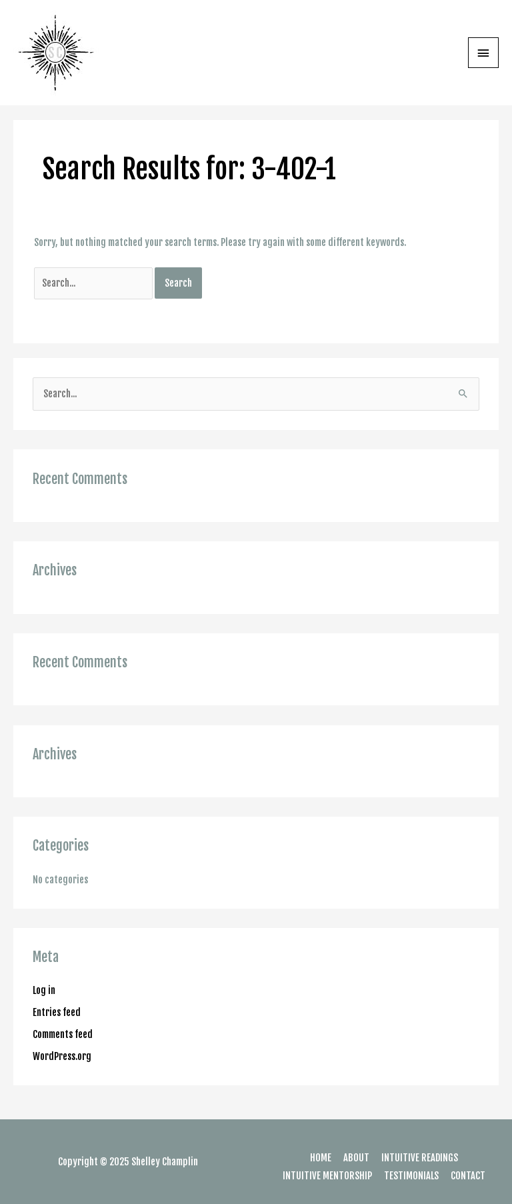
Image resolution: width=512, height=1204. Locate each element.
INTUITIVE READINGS (419, 1157)
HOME (320, 1157)
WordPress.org (62, 1056)
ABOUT (356, 1157)
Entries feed (57, 1012)
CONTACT (468, 1175)
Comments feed (63, 1034)
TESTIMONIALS (411, 1175)
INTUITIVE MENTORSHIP (327, 1175)
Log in (44, 990)
